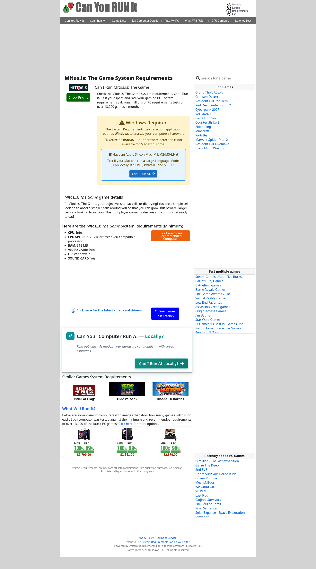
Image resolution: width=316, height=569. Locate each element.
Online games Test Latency (165, 313)
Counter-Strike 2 (207, 122)
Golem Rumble (206, 478)
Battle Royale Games (210, 289)
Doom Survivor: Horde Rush (215, 474)
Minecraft (202, 131)
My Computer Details (145, 20)
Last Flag (201, 495)
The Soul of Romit (208, 504)
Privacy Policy (145, 538)
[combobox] (227, 78)
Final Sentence (206, 508)
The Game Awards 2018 (212, 294)
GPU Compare (220, 20)
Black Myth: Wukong (210, 148)
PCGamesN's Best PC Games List (219, 324)
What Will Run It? (79, 408)
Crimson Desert (206, 97)
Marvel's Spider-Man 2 (211, 139)
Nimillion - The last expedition (217, 461)
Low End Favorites (208, 302)
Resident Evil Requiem (211, 101)
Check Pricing (78, 97)
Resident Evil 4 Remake (212, 144)
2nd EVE (201, 469)
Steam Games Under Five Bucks (218, 277)
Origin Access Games (210, 311)
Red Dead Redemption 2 (213, 105)
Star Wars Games (208, 319)
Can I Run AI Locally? (161, 363)
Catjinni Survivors (208, 500)
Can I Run (98, 20)
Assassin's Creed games (212, 307)
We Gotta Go (204, 487)
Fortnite (201, 135)
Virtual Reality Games (211, 298)
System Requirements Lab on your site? (165, 542)
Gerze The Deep (207, 465)
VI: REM (200, 491)
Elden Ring (203, 127)
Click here (125, 424)
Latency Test (243, 20)
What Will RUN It (195, 20)
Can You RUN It (74, 20)
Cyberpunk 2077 (207, 109)
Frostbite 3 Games (208, 332)
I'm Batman (203, 315)
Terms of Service (167, 538)
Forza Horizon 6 (206, 118)
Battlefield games (208, 285)
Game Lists (119, 20)
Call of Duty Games (209, 281)
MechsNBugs (205, 482)
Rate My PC (171, 20)
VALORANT (203, 114)
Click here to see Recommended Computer (170, 236)
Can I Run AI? (143, 174)
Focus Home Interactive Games (218, 328)
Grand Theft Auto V (209, 92)
